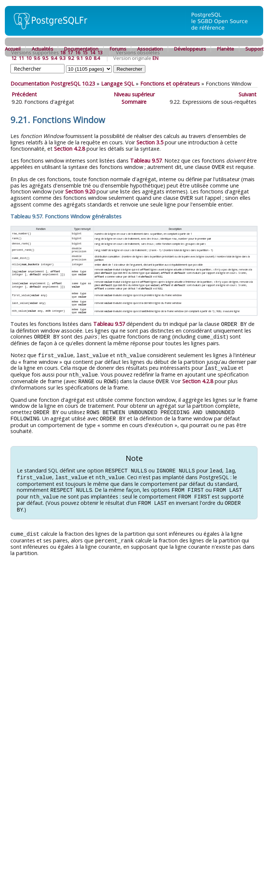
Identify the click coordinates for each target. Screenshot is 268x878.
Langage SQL (117, 83)
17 (70, 52)
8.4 (97, 58)
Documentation (81, 48)
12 (13, 58)
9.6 (37, 58)
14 (92, 52)
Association (150, 48)
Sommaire (134, 101)
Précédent (24, 94)
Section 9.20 (80, 191)
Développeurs (190, 48)
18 (62, 52)
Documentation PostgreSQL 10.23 (52, 83)
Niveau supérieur (134, 94)
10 (28, 58)
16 (77, 52)
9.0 (88, 58)
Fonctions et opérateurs (170, 83)
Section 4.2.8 (69, 148)
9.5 (45, 58)
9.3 (62, 58)
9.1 (79, 58)
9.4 (54, 58)
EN (155, 58)
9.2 (71, 58)
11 (21, 58)
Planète (225, 48)
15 (85, 52)
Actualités (42, 48)
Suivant (247, 94)
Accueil (13, 48)
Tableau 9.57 (146, 160)
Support (254, 48)
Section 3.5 (149, 142)
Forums (118, 48)
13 (100, 52)
